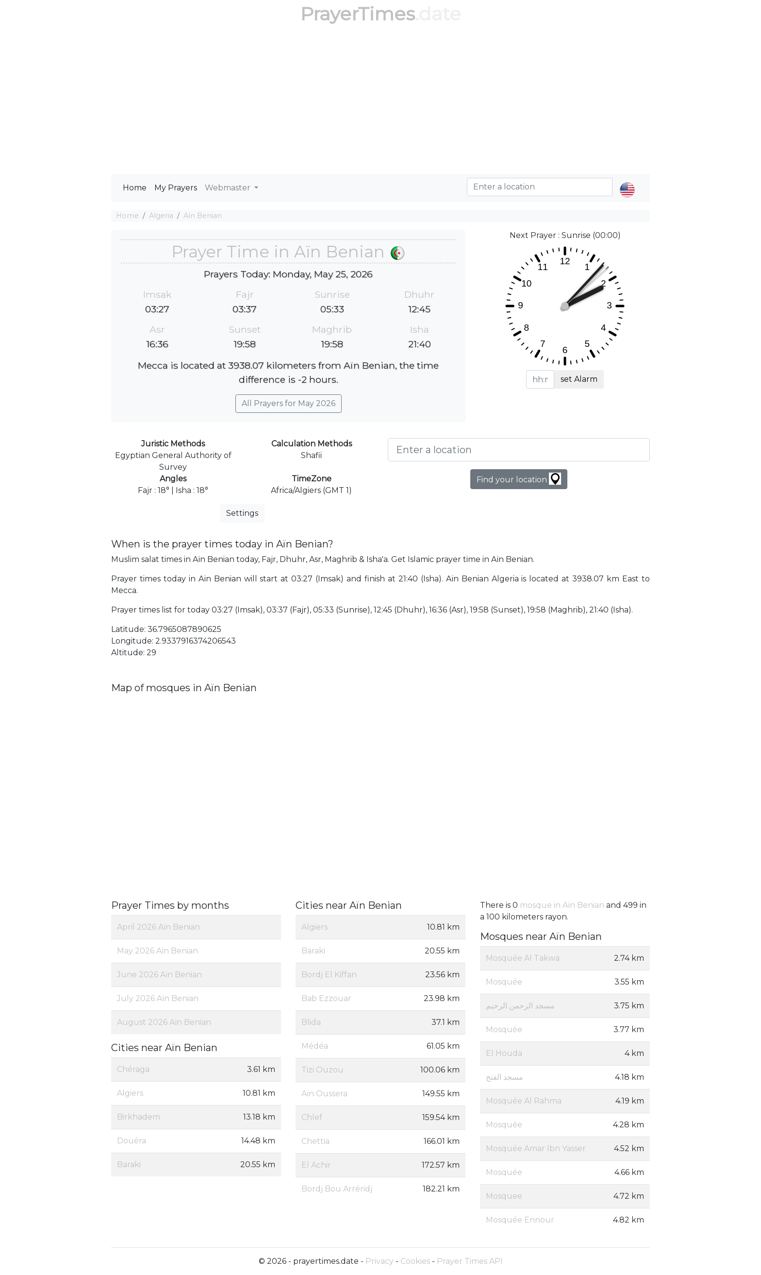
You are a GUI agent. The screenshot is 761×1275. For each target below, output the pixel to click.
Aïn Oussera (324, 1093)
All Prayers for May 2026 (288, 403)
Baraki (129, 1164)
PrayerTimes (357, 13)
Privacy (379, 1261)
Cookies (415, 1261)
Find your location (519, 479)
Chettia (315, 1141)
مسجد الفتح (504, 1077)
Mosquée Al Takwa (523, 958)
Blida (311, 1022)
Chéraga (133, 1069)
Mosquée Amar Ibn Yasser (536, 1148)
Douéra (131, 1140)
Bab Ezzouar (326, 998)
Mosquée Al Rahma (524, 1100)
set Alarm (579, 379)
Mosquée (504, 981)
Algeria (161, 215)
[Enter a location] (519, 449)
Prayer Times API (470, 1261)
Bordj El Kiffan (329, 974)
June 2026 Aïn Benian (159, 974)
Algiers (130, 1093)
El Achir (316, 1165)
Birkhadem (138, 1117)
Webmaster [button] (228, 187)
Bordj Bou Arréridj (336, 1188)
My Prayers (175, 187)
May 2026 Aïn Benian (157, 950)
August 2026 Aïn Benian (164, 1022)
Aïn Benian (202, 215)
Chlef (311, 1117)
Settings (242, 513)
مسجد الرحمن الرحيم (520, 1005)
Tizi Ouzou (322, 1069)
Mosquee (504, 1196)
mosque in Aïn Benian (562, 905)
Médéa (314, 1046)
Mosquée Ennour (520, 1219)
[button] (627, 182)
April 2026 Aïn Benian (158, 927)
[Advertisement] (380, 101)
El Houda (504, 1053)
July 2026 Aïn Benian (158, 998)
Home (135, 187)
